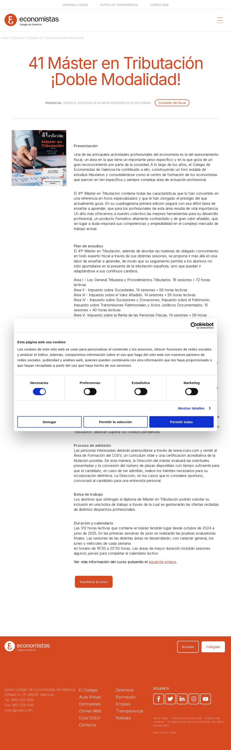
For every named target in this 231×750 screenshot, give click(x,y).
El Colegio (88, 690)
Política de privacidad (186, 718)
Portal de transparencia (119, 5)
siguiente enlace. (163, 562)
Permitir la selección (115, 422)
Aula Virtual (90, 697)
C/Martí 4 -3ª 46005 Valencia (29, 694)
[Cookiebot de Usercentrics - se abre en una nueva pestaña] (194, 325)
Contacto (87, 725)
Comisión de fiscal (172, 103)
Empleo (123, 704)
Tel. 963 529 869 (19, 700)
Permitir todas (181, 422)
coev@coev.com (18, 710)
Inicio (4, 38)
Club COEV (89, 718)
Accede (188, 647)
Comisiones (90, 704)
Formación (17, 38)
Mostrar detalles (191, 408)
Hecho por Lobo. (165, 732)
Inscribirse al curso (94, 582)
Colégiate (213, 647)
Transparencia (129, 711)
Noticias (123, 718)
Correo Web (90, 711)
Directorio (125, 690)
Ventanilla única (75, 5)
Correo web (159, 5)
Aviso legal (160, 718)
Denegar (49, 422)
